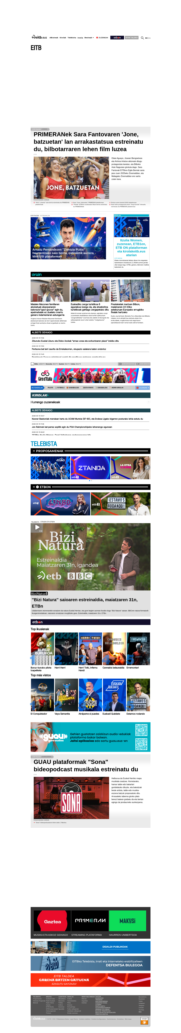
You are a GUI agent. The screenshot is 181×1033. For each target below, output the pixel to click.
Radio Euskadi (50, 1001)
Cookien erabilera (84, 1019)
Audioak (84, 1003)
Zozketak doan (101, 1003)
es (149, 38)
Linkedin (141, 1007)
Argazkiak (85, 1001)
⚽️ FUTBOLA (59, 388)
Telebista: (37, 996)
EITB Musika (50, 1007)
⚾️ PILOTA (49, 388)
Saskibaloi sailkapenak (74, 1011)
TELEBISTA (44, 444)
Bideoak (35, 1003)
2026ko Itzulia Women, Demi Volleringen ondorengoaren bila (61, 435)
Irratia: (49, 996)
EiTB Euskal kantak (52, 1009)
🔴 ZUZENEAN (141, 388)
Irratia (80, 38)
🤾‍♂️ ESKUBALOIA (101, 388)
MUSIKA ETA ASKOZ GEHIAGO (51, 935)
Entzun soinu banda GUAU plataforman (124, 202)
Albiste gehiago (42, 332)
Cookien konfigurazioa (98, 1019)
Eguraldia (61, 1009)
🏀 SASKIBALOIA (72, 388)
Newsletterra (142, 997)
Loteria (98, 1004)
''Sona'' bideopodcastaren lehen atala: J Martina (50, 822)
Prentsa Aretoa (101, 1014)
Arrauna (69, 1005)
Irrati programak (51, 1011)
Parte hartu (100, 1006)
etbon (45, 487)
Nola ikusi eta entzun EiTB (105, 1012)
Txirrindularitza (71, 1001)
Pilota (69, 1003)
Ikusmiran (61, 1007)
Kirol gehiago (71, 1007)
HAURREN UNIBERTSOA (123, 935)
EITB (36, 48)
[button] (89, 480)
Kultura (60, 1005)
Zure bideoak (143, 364)
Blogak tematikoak (103, 1011)
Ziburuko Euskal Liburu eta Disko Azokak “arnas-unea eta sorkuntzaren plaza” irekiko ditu (75, 341)
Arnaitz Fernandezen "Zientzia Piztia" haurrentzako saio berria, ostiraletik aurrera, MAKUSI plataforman (63, 253)
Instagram (142, 1003)
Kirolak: (70, 996)
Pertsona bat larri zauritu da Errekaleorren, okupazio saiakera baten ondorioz (69, 349)
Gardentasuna (111, 1019)
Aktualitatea (61, 998)
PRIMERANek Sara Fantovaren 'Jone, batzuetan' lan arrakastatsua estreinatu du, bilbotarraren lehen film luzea (88, 141)
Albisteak (54, 38)
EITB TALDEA (132, 38)
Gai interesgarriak (102, 1007)
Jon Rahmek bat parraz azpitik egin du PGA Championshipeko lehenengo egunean (72, 427)
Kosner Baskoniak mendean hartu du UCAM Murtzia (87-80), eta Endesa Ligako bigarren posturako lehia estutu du (87, 419)
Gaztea (48, 1005)
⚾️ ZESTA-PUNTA (87, 388)
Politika (60, 1003)
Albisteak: (62, 996)
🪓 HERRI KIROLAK (116, 388)
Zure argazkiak (126, 364)
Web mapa (128, 1019)
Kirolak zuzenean (72, 1013)
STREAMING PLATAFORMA (86, 935)
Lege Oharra (74, 1019)
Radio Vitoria (50, 1003)
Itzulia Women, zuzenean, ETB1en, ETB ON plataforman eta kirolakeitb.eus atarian (131, 247)
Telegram (141, 1005)
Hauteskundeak (101, 1001)
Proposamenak (49, 451)
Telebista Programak (39, 1001)
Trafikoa (98, 999)
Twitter (141, 1001)
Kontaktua (120, 1019)
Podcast (48, 1013)
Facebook (142, 999)
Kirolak (63, 38)
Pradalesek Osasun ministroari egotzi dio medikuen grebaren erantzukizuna (68, 357)
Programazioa (37, 998)
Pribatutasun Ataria (63, 1019)
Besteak (88, 38)
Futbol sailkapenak (73, 1009)
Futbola (69, 998)
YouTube (141, 1010)
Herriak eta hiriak (102, 1009)
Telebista (72, 38)
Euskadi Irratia (50, 998)
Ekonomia (61, 1001)
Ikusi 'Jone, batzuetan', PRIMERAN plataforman (88, 202)
